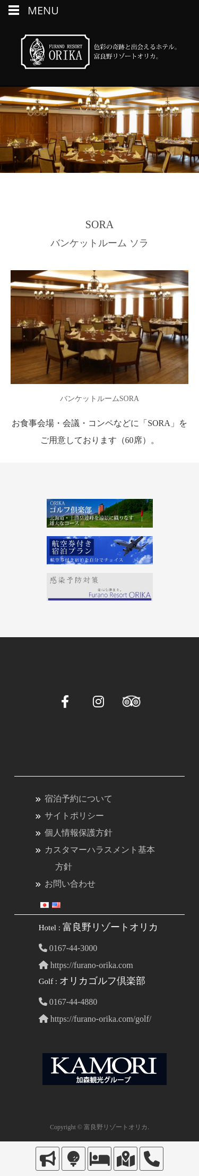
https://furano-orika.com (86, 965)
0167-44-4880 (68, 1001)
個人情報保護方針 (79, 832)
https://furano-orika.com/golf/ (95, 1018)
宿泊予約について (79, 798)
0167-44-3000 (68, 948)
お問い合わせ (70, 883)
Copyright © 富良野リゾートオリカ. (99, 1127)
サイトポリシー (74, 815)
